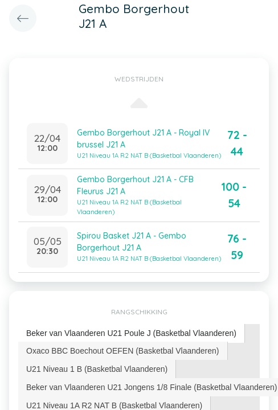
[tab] (131, 333)
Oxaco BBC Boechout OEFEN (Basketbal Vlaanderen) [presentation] (122, 350)
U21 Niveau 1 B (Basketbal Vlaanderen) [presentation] (96, 369)
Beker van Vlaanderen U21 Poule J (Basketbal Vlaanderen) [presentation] (131, 333)
